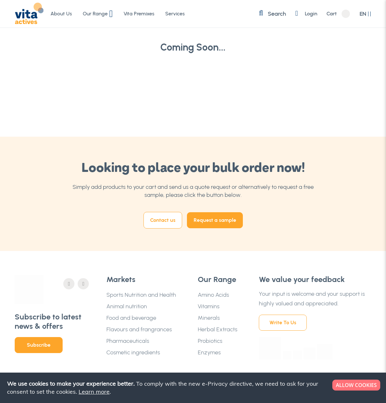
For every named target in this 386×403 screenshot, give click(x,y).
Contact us (162, 220)
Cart (332, 13)
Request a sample (215, 220)
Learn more (94, 391)
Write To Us (282, 322)
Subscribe (38, 345)
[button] (365, 14)
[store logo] (29, 13)
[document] (193, 388)
